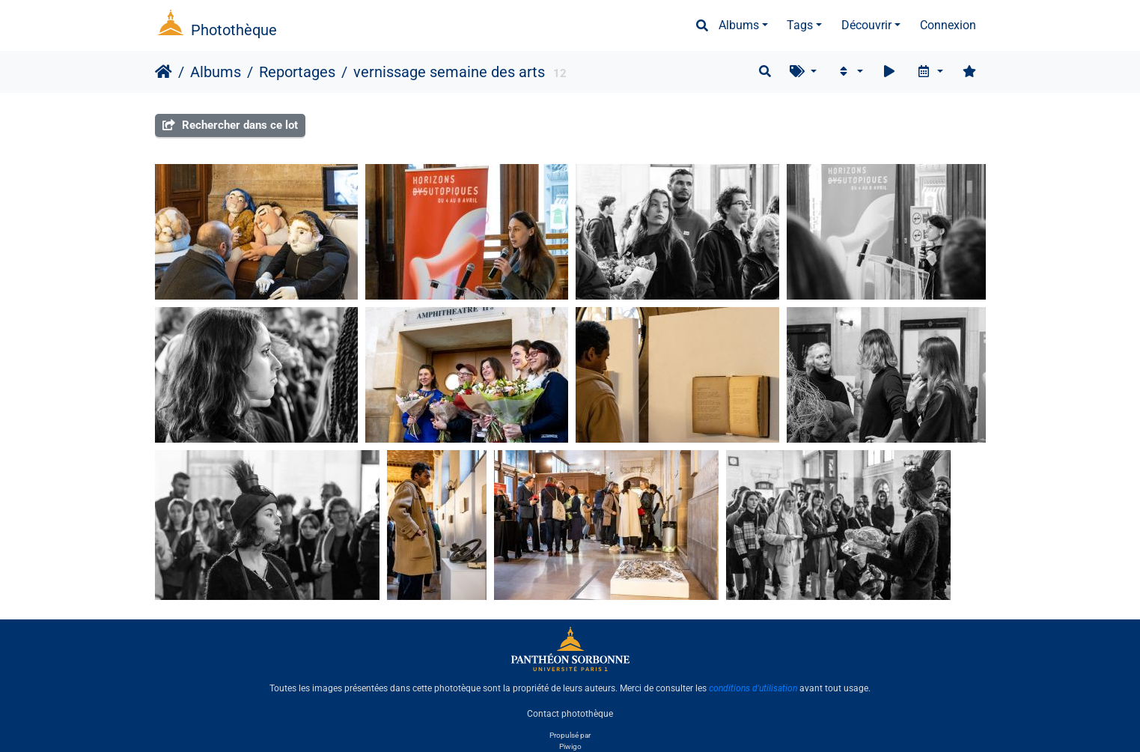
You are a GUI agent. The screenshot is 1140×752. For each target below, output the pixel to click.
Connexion (948, 25)
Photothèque (234, 30)
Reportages (297, 72)
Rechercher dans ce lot (230, 125)
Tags (800, 25)
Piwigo (570, 746)
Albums (739, 25)
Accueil (163, 72)
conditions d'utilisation (753, 688)
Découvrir (866, 25)
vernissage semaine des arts (449, 72)
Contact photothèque (570, 714)
